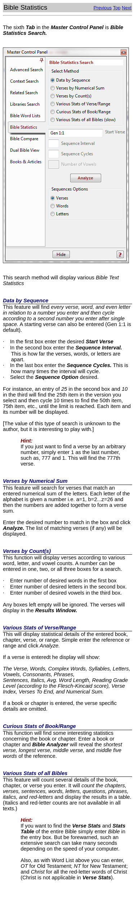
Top (117, 7)
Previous (103, 7)
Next (126, 7)
